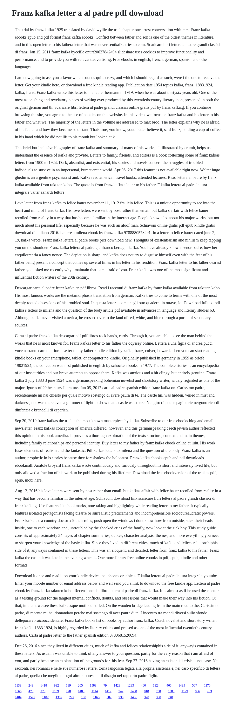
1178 (207, 685)
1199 (184, 691)
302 (109, 697)
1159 (55, 691)
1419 (108, 691)
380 (158, 697)
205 (80, 685)
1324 (156, 685)
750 (158, 691)
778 (68, 691)
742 (120, 691)
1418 (43, 685)
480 (143, 685)
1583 (93, 685)
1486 (133, 697)
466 (169, 685)
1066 (18, 691)
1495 (181, 685)
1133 (18, 685)
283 (209, 691)
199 (68, 685)
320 (146, 697)
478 (30, 691)
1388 (171, 691)
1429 (117, 685)
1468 (133, 691)
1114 (95, 691)
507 (194, 685)
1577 (31, 697)
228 (42, 691)
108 (83, 697)
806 (197, 691)
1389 (59, 697)
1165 (96, 697)
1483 (81, 691)
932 (56, 685)
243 (30, 685)
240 (170, 697)
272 (71, 697)
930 (121, 697)
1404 (18, 697)
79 (105, 685)
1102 (45, 697)
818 (146, 691)
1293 (130, 685)
